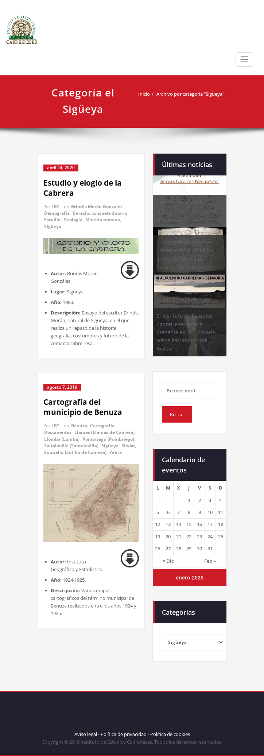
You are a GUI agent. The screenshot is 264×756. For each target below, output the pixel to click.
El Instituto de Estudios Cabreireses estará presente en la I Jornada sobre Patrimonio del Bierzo (185, 332)
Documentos (57, 432)
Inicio (144, 94)
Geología (72, 220)
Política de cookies (169, 734)
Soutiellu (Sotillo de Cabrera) (75, 452)
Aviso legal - (87, 734)
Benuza (79, 426)
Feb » (210, 561)
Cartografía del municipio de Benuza (82, 407)
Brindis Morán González (97, 206)
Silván (128, 446)
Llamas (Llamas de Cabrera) (104, 432)
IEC (55, 206)
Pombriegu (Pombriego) (108, 439)
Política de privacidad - (125, 734)
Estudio (52, 220)
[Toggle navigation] (244, 59)
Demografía (57, 213)
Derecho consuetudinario (100, 213)
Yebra (115, 452)
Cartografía (102, 426)
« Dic (168, 561)
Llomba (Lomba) (61, 439)
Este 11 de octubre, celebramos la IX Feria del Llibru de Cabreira (187, 210)
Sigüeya (52, 226)
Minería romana (102, 220)
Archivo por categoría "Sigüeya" (190, 94)
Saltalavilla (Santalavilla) (71, 446)
